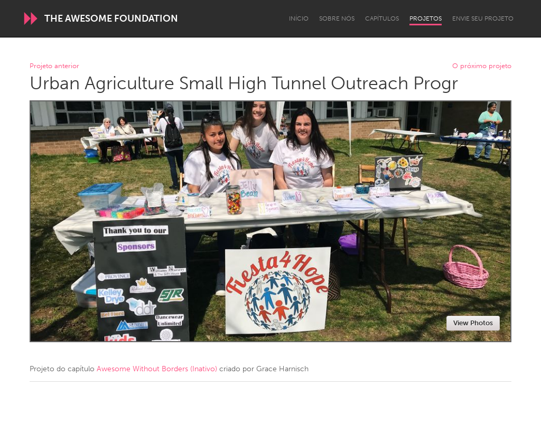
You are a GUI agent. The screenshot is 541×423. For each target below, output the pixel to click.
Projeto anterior (54, 66)
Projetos (425, 18)
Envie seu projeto (483, 18)
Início (299, 18)
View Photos (473, 323)
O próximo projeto (481, 66)
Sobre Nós (337, 18)
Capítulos (382, 18)
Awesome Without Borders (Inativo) (157, 368)
